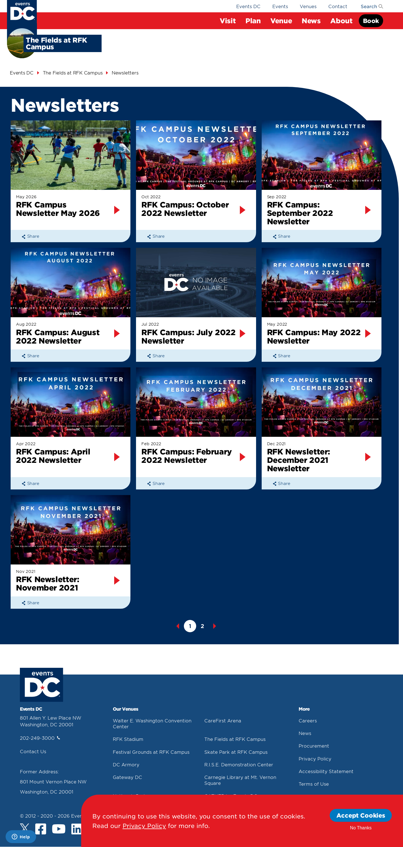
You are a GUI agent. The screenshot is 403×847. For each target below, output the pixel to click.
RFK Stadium (128, 739)
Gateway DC (127, 777)
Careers (308, 720)
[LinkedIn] (76, 829)
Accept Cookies (360, 815)
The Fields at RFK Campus (235, 739)
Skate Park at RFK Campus (236, 752)
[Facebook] (40, 829)
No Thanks (361, 827)
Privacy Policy (315, 758)
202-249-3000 (40, 738)
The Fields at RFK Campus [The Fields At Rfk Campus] (73, 72)
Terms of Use (314, 784)
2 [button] (202, 626)
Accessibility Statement (326, 771)
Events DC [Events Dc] (22, 72)
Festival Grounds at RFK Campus (151, 752)
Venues (308, 6)
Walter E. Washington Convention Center (152, 723)
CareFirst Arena (222, 720)
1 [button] (190, 626)
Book (371, 20)
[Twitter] (25, 828)
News (305, 733)
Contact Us (33, 751)
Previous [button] (178, 626)
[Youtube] (59, 829)
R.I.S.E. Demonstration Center (238, 764)
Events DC (248, 6)
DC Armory (126, 764)
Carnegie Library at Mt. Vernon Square (240, 780)
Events (280, 6)
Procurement (314, 745)
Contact (337, 6)
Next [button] (214, 626)
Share (30, 236)
